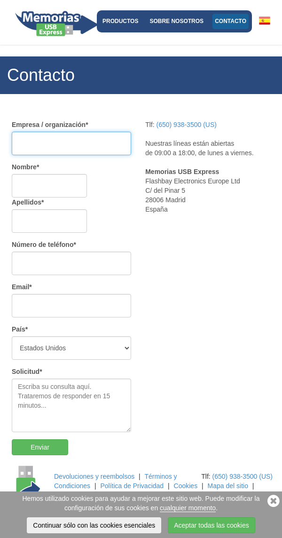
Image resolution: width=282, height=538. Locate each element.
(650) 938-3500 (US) (187, 124)
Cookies (186, 486)
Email (22, 287)
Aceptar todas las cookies (211, 525)
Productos (120, 21)
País (20, 329)
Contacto (230, 21)
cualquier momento (188, 508)
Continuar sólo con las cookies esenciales (94, 525)
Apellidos (28, 202)
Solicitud (27, 371)
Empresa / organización (50, 124)
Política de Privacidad (132, 486)
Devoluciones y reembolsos (94, 476)
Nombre (25, 167)
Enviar (40, 447)
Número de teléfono (44, 244)
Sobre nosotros (176, 21)
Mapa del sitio (228, 486)
